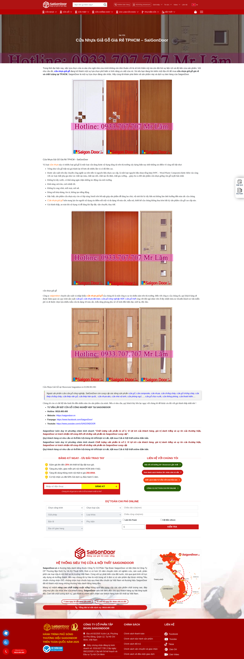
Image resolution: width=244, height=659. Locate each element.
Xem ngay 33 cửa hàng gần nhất (77, 603)
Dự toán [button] (239, 191)
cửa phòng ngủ (134, 397)
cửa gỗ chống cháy (185, 394)
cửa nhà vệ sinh (119, 397)
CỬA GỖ (64, 12)
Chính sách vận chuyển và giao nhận (141, 650)
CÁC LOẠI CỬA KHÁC (126, 12)
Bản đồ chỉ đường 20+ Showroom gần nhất (163, 465)
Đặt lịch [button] (239, 182)
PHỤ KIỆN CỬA (148, 12)
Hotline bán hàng (122, 5)
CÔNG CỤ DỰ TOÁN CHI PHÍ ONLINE (162, 489)
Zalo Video (171, 655)
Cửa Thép (80, 12)
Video (176, 5)
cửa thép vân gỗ (70, 397)
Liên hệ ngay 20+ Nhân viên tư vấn (111, 603)
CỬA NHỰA (48, 12)
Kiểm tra (172, 527)
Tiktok (169, 645)
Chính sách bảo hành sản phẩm (138, 640)
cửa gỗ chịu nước (153, 397)
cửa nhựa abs (104, 397)
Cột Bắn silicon (167, 520)
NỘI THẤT (167, 12)
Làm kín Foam (130, 520)
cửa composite (143, 394)
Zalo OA (170, 650)
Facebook (171, 635)
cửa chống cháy (168, 394)
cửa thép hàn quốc (87, 397)
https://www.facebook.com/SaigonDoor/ (74, 420)
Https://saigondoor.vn (65, 416)
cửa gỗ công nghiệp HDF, (113, 299)
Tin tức (166, 5)
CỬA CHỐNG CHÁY (101, 12)
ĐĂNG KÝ (100, 487)
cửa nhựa (54, 165)
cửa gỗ (79, 299)
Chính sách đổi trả (132, 645)
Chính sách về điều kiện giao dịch (139, 655)
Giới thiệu (156, 5)
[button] (6, 633)
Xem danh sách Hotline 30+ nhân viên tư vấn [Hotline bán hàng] (162, 473)
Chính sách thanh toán (134, 635)
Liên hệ (184, 5)
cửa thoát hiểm (186, 397)
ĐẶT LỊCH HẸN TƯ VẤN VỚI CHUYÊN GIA (162, 480)
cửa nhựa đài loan (92, 299)
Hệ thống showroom (141, 5)
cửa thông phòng (170, 397)
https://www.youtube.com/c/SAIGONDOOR (75, 424)
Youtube (170, 640)
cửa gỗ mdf (130, 299)
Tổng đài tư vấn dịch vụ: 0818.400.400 (94, 609)
